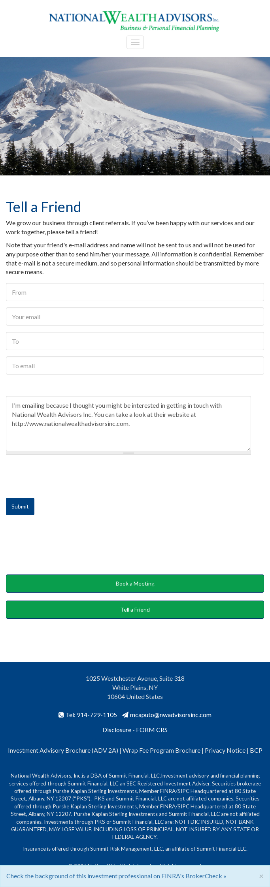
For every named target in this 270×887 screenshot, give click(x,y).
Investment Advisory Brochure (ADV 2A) (63, 750)
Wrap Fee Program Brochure (161, 750)
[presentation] (66, 476)
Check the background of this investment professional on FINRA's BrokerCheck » (116, 875)
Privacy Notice (226, 750)
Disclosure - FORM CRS (135, 729)
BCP (256, 750)
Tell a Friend (135, 609)
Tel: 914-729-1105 (88, 714)
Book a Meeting (135, 583)
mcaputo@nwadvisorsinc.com (166, 714)
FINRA (168, 791)
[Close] (261, 876)
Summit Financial (216, 849)
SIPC (183, 791)
